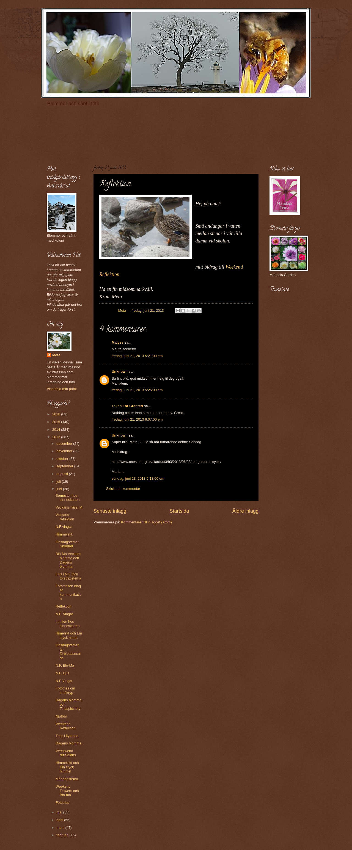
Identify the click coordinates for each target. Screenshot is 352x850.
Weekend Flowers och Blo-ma (67, 790)
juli (59, 481)
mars (60, 828)
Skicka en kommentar (123, 489)
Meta (56, 355)
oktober (62, 459)
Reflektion (63, 606)
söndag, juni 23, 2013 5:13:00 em (138, 478)
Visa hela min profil (62, 389)
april (60, 820)
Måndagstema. (67, 779)
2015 (56, 422)
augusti (62, 474)
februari (62, 835)
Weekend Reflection (65, 726)
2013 (56, 437)
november (64, 451)
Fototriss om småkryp (65, 690)
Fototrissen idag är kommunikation (68, 592)
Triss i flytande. (67, 736)
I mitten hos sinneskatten (67, 623)
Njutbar (61, 716)
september (65, 466)
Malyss (117, 342)
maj (59, 812)
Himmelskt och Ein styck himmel (67, 767)
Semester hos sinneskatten (67, 497)
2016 (56, 414)
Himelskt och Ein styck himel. (69, 635)
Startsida (179, 511)
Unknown (120, 371)
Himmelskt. (64, 534)
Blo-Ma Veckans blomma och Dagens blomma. (68, 560)
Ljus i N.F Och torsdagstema (68, 576)
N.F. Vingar (64, 614)
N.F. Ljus (62, 673)
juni (59, 489)
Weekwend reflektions (66, 753)
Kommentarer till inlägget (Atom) (146, 522)
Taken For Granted (127, 406)
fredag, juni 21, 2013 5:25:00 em (137, 390)
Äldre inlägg (245, 511)
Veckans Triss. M (69, 507)
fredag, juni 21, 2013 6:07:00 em (137, 419)
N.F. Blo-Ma (65, 665)
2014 (56, 429)
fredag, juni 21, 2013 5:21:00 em (137, 356)
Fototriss (62, 803)
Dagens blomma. (69, 743)
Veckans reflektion (65, 517)
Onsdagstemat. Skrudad (67, 544)
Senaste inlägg (110, 511)
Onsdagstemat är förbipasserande (68, 651)
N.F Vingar (64, 681)
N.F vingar (64, 527)
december (64, 443)
